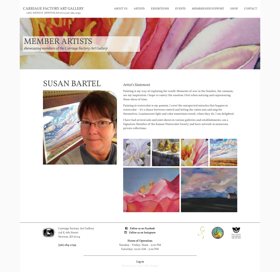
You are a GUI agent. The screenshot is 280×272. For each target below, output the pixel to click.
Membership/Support (208, 9)
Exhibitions (160, 9)
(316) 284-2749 (67, 245)
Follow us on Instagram (142, 233)
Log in (140, 262)
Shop (234, 9)
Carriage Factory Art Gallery (53, 8)
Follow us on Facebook (142, 229)
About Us (120, 9)
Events (180, 9)
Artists (139, 9)
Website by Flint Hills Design (140, 266)
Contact (250, 9)
